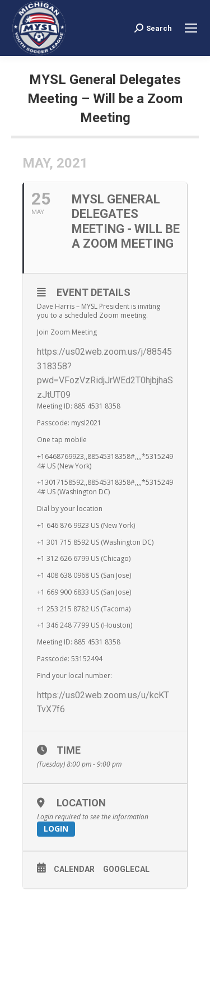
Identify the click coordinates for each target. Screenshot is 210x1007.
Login (56, 828)
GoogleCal (126, 869)
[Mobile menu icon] (191, 28)
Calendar (74, 869)
